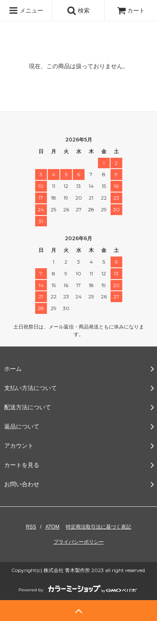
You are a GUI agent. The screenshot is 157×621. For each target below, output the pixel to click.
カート (131, 10)
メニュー (26, 10)
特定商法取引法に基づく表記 (98, 527)
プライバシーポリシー (79, 542)
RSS (31, 527)
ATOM (52, 527)
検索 (78, 10)
